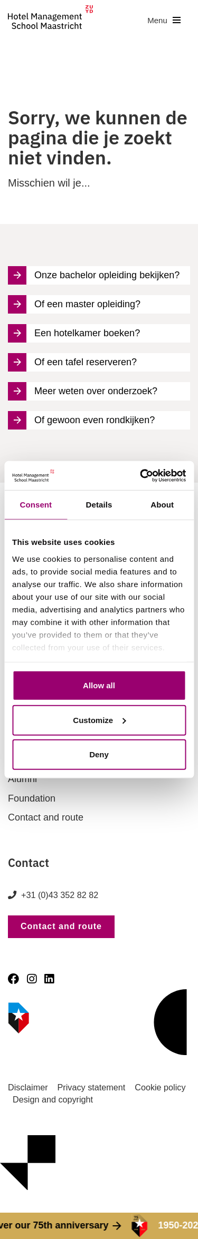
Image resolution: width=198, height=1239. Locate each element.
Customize (99, 719)
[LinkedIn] (49, 979)
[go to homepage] (50, 20)
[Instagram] (31, 979)
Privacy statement (92, 1087)
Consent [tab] (36, 504)
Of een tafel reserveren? (72, 362)
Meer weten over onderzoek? (82, 391)
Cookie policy (160, 1087)
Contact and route (45, 817)
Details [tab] (99, 504)
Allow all (99, 685)
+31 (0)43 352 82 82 (59, 895)
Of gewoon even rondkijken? (81, 420)
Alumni (22, 779)
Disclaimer (28, 1087)
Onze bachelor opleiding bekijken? (94, 275)
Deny (99, 754)
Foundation (31, 798)
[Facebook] (13, 979)
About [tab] (162, 504)
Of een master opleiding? (74, 304)
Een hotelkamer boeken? (74, 333)
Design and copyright (53, 1099)
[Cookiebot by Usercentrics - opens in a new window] (141, 475)
